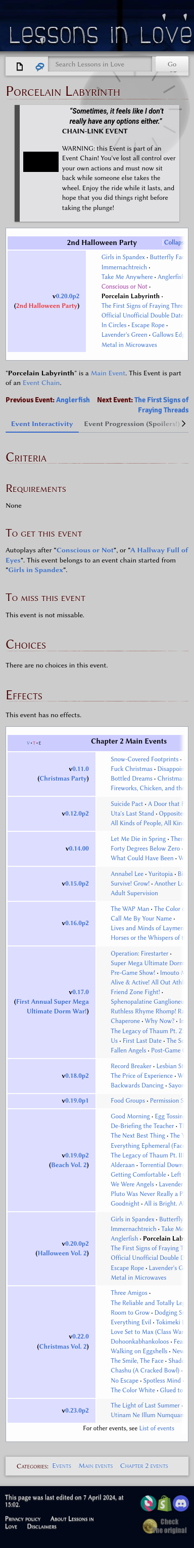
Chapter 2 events (144, 1465)
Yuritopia (161, 873)
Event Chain (41, 382)
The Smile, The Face (137, 1360)
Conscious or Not (125, 286)
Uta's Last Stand (132, 813)
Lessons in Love (102, 37)
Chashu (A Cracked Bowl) (145, 1370)
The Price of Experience (142, 1075)
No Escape (124, 1380)
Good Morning (130, 1116)
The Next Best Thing (138, 1135)
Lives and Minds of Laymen (147, 928)
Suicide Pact (127, 803)
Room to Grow (130, 1312)
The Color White (133, 1390)
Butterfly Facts (169, 257)
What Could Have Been (142, 858)
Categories (32, 1465)
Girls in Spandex (123, 257)
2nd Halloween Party (46, 305)
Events (61, 1465)
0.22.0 (80, 1336)
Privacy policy (23, 1518)
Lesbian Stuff (173, 1066)
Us (114, 1040)
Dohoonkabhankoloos (140, 1341)
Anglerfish (171, 276)
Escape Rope (148, 325)
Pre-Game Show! (133, 972)
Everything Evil (131, 1322)
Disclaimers (42, 1526)
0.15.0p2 (77, 883)
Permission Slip (170, 1100)
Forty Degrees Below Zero (145, 848)
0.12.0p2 (77, 813)
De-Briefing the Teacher (142, 1126)
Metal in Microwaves (129, 344)
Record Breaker (131, 1066)
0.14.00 (79, 848)
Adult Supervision (134, 893)
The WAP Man (130, 908)
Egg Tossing (170, 1116)
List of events (156, 1428)
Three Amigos (129, 1292)
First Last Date (142, 1040)
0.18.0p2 (77, 1075)
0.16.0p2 (77, 923)
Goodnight (125, 1203)
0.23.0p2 (77, 1410)
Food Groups (128, 1100)
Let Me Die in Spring (138, 838)
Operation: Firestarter (139, 953)
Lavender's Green (125, 334)
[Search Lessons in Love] (100, 64)
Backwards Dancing (137, 1085)
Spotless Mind (162, 1380)
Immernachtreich (124, 267)
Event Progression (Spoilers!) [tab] (132, 423)
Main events (95, 1465)
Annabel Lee (127, 873)
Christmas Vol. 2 (63, 1346)
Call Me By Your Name (141, 918)
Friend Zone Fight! (135, 992)
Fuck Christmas (132, 768)
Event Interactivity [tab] (42, 423)
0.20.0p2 (68, 296)
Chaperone (125, 1021)
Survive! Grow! (130, 883)
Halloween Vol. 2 (62, 1253)
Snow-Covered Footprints (144, 759)
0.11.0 (80, 768)
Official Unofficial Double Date (143, 315)
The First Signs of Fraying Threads (147, 305)
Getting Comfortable (138, 1174)
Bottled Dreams (132, 778)
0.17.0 (80, 992)
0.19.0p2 (77, 1155)
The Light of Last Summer (145, 1405)
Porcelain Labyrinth (131, 296)
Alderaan (122, 1165)
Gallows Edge (170, 334)
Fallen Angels (128, 1050)
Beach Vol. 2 (68, 1165)
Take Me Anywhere (127, 276)
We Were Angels (132, 1184)
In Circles (114, 325)
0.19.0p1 (77, 1100)
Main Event (107, 373)
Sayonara (181, 1085)
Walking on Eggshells (139, 1351)
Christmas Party (62, 778)
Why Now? (160, 1021)
